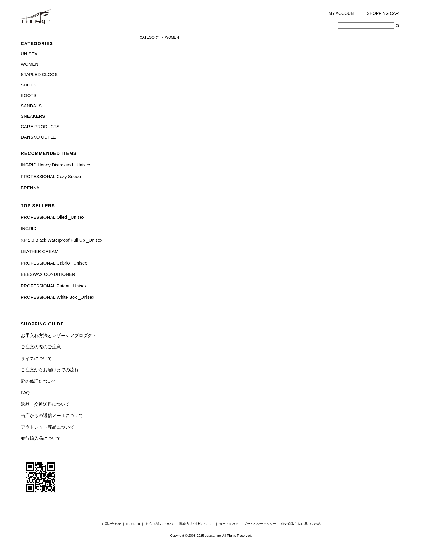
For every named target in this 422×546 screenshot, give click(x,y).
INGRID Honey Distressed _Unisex (55, 164)
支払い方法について (159, 523)
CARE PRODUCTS (40, 126)
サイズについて (36, 358)
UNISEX (29, 53)
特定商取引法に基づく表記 (301, 523)
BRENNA (30, 187)
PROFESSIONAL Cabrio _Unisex (54, 262)
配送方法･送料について (196, 523)
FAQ (25, 392)
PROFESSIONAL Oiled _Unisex (52, 217)
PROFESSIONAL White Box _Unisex (57, 297)
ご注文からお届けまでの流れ (50, 369)
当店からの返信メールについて (52, 415)
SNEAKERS (33, 116)
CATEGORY (149, 37)
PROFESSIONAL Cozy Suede (51, 176)
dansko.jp (133, 523)
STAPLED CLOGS (39, 74)
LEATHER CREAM (39, 251)
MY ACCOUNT (342, 13)
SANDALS (31, 105)
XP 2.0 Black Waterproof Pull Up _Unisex (61, 240)
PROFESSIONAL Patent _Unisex (54, 285)
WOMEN (29, 64)
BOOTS (29, 95)
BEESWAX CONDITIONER (48, 274)
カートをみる (229, 523)
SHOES (29, 84)
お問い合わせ (111, 523)
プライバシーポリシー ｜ (262, 523)
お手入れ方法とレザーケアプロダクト (59, 335)
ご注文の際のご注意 (41, 346)
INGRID (29, 228)
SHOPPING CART (384, 13)
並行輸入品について (41, 438)
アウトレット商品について (47, 426)
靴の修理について (38, 381)
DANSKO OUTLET (40, 136)
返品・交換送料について (45, 404)
